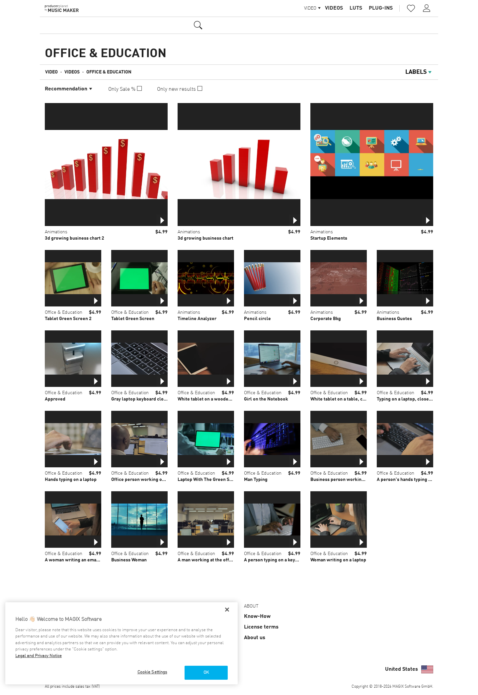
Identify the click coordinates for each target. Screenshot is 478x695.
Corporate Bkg (325, 318)
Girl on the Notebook (266, 399)
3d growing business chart (205, 238)
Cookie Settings (152, 672)
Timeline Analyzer (197, 318)
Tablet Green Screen (132, 318)
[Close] (227, 609)
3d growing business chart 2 (74, 238)
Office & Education (108, 72)
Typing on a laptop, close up (406, 399)
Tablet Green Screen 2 (68, 318)
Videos (334, 8)
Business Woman (129, 560)
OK (206, 672)
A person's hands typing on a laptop (414, 479)
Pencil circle (257, 318)
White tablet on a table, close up (344, 399)
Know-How (257, 616)
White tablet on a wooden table (210, 399)
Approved (55, 399)
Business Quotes (394, 318)
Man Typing (256, 479)
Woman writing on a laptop (338, 560)
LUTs (356, 8)
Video (51, 72)
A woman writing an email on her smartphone (92, 560)
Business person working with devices (351, 479)
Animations (56, 232)
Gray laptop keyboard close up (143, 399)
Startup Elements (328, 238)
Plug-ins (381, 8)
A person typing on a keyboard (275, 560)
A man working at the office (206, 560)
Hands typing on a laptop (71, 479)
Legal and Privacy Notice (38, 656)
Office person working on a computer (150, 479)
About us (254, 637)
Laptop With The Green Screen (210, 479)
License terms (261, 627)
